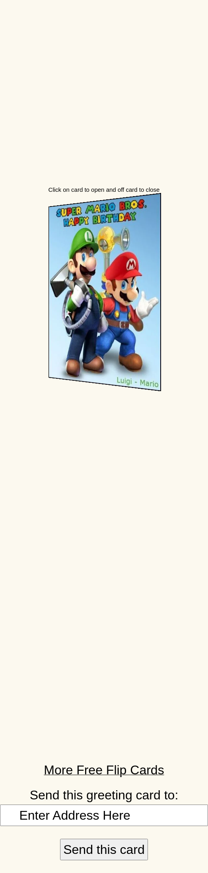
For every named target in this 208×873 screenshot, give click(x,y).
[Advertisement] (104, 89)
